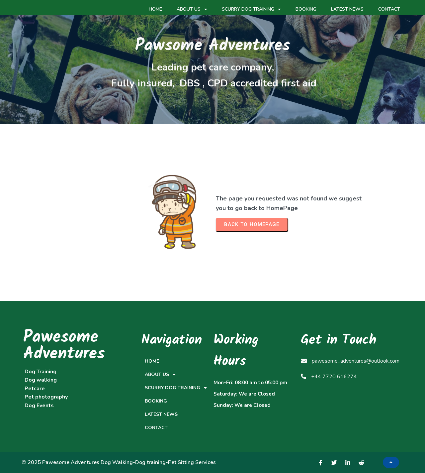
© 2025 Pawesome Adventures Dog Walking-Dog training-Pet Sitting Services (119, 462)
